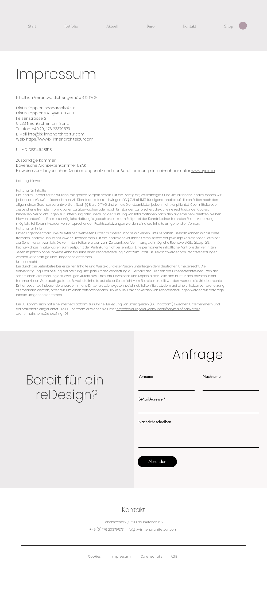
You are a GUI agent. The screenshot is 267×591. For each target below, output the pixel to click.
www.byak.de (203, 170)
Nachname (211, 376)
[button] (243, 26)
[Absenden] (157, 461)
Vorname (145, 376)
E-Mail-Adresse (150, 399)
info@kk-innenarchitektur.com (151, 529)
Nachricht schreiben (154, 422)
